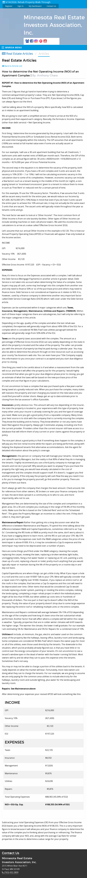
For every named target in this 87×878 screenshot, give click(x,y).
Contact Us (51, 6)
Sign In (21, 6)
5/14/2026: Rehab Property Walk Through (26, 2)
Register (8, 6)
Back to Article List (12, 66)
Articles (44, 53)
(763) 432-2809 (10, 872)
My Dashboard (35, 6)
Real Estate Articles (17, 53)
